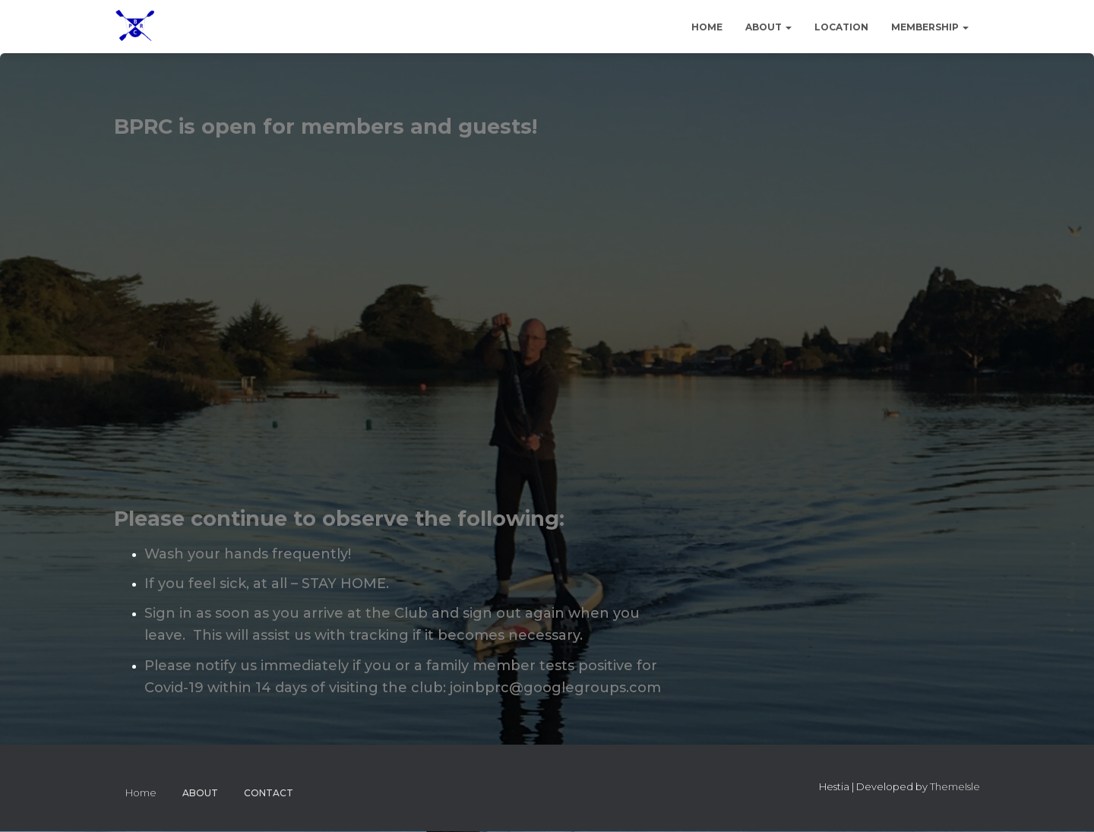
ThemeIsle (955, 786)
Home (706, 27)
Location (841, 27)
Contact (268, 793)
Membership (930, 27)
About (768, 27)
